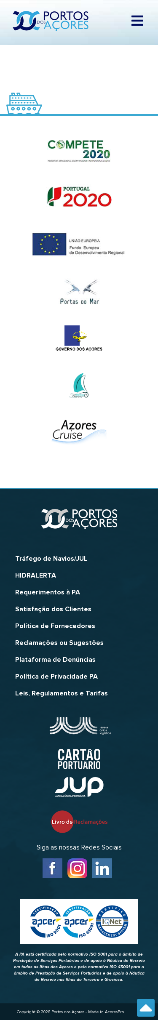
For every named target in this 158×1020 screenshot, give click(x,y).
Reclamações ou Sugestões (59, 643)
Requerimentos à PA (47, 592)
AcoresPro (114, 1012)
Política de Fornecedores (55, 626)
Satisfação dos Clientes (53, 609)
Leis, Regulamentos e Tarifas (61, 693)
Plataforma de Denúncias (55, 659)
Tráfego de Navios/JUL (51, 558)
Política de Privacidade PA (56, 676)
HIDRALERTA (35, 575)
